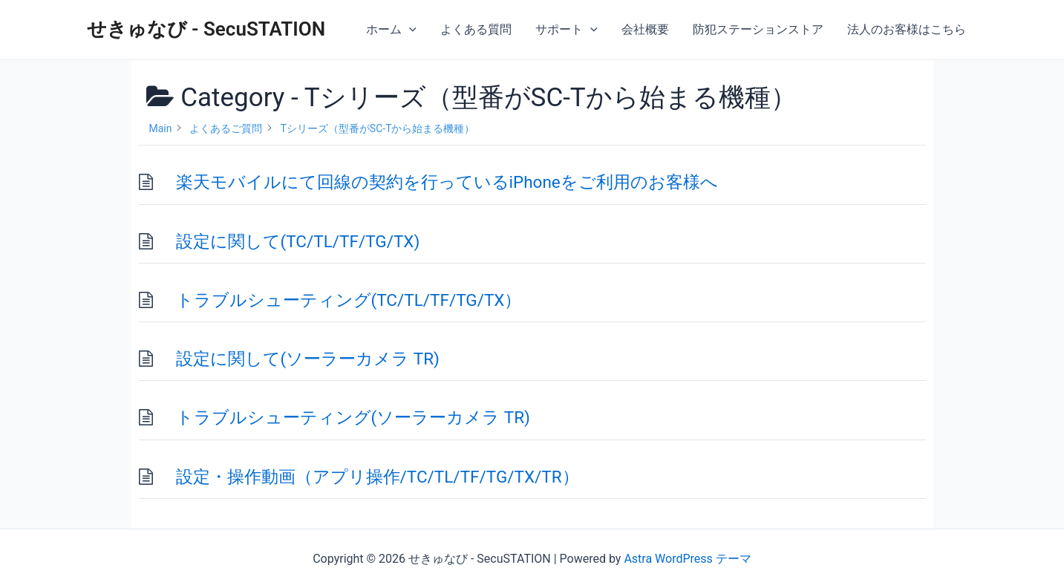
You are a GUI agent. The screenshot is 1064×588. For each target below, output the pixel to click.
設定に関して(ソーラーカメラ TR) (308, 358)
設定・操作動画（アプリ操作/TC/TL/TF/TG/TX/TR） (377, 476)
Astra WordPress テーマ (687, 559)
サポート (566, 29)
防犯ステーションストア (758, 29)
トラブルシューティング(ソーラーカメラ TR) (353, 417)
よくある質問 (476, 29)
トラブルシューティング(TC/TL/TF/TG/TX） (349, 300)
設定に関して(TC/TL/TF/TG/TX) (298, 241)
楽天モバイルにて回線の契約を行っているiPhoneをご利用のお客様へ (447, 182)
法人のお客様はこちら (906, 29)
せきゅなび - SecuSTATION (206, 29)
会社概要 (645, 29)
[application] (409, 29)
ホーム (391, 29)
